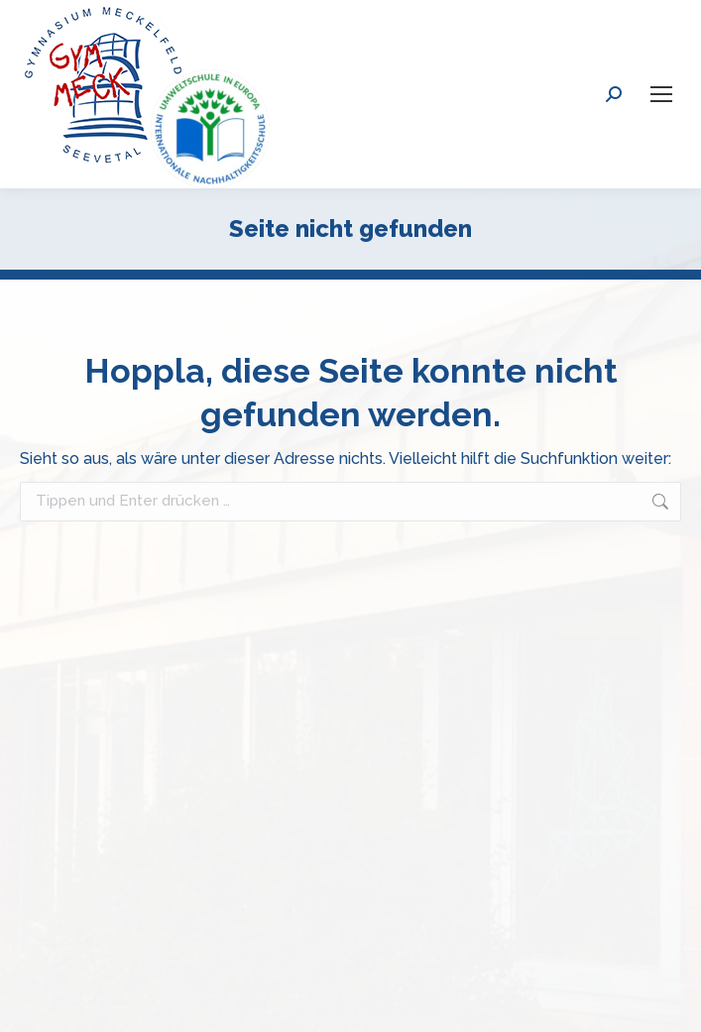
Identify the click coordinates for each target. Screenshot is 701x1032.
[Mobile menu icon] (661, 94)
